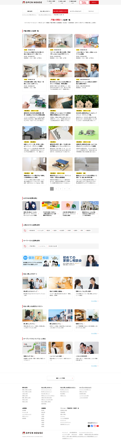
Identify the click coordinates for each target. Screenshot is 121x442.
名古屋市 (62, 230)
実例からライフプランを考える (47, 395)
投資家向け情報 (63, 410)
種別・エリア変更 (64, 378)
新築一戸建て (63, 414)
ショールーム (42, 246)
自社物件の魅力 (82, 393)
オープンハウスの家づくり (85, 389)
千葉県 (42, 416)
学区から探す (25, 399)
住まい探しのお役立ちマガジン (60, 11)
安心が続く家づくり (45, 393)
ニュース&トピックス (26, 414)
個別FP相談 (43, 403)
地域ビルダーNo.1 (83, 391)
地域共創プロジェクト (65, 424)
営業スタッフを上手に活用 (46, 399)
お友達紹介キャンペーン (67, 438)
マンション (62, 416)
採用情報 (24, 418)
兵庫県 (42, 424)
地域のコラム (63, 395)
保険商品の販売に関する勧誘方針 (91, 434)
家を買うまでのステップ (46, 391)
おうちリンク (63, 420)
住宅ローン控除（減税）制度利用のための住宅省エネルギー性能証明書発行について (79, 436)
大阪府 (42, 422)
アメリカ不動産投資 (64, 418)
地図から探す (25, 395)
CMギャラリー (25, 416)
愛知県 (42, 420)
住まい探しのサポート (45, 11)
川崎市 (69, 230)
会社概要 (24, 410)
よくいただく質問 (66, 434)
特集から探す (25, 401)
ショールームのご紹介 (84, 395)
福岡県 (42, 426)
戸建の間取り (33, 246)
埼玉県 (42, 414)
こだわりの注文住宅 (83, 397)
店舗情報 (43, 408)
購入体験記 (62, 393)
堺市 (82, 230)
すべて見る (94, 301)
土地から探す (25, 393)
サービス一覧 (25, 412)
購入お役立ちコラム (64, 391)
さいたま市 (40, 230)
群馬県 (42, 418)
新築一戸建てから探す (27, 389)
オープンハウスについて (75, 11)
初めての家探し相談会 (46, 401)
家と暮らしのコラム (64, 389)
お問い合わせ (74, 434)
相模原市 (89, 230)
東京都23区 (32, 230)
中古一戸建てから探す (27, 391)
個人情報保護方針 (73, 432)
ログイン (94, 2)
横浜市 (48, 230)
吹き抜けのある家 (53, 246)
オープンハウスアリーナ (65, 422)
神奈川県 (43, 412)
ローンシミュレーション (46, 389)
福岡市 (75, 230)
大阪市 (55, 230)
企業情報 (24, 408)
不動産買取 (62, 412)
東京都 (42, 410)
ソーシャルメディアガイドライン (86, 432)
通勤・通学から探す (26, 397)
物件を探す (29, 11)
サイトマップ (65, 432)
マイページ (91, 11)
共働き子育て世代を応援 (46, 397)
